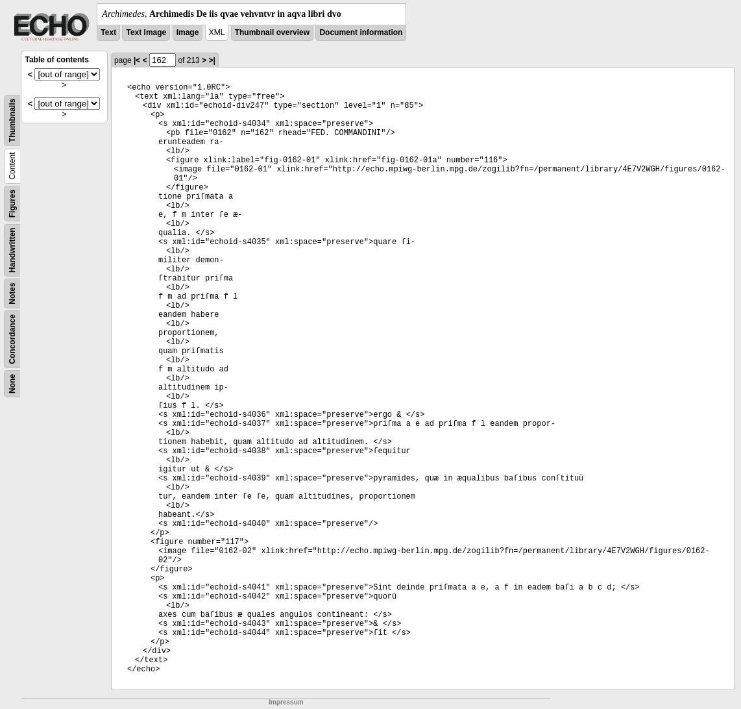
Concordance (12, 339)
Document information (360, 32)
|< (137, 60)
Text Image (146, 32)
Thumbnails (12, 120)
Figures (12, 204)
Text (108, 32)
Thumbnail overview (272, 32)
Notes (12, 293)
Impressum (286, 702)
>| (211, 60)
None (12, 383)
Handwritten (12, 250)
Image (187, 32)
